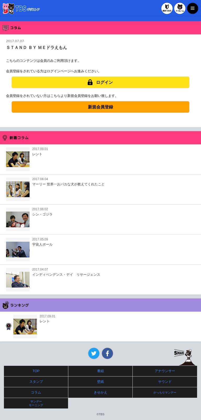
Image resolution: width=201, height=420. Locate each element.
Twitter (94, 353)
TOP (36, 371)
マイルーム (180, 8)
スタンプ (36, 382)
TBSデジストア (21, 8)
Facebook (107, 353)
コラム (36, 392)
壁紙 (100, 382)
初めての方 (167, 8)
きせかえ (100, 392)
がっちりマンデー (164, 392)
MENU (192, 8)
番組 (100, 371)
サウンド (165, 382)
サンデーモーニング (36, 403)
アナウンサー (165, 371)
